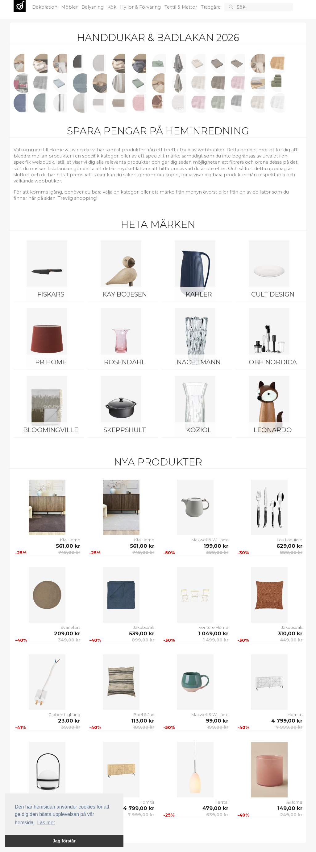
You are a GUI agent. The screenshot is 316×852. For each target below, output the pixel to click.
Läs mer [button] (46, 822)
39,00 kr (70, 727)
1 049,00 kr (213, 633)
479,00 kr (215, 808)
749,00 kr (69, 552)
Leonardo (273, 430)
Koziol (198, 430)
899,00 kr (291, 552)
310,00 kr (290, 633)
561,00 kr (68, 546)
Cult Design (272, 294)
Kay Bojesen (124, 294)
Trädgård (211, 7)
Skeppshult (124, 430)
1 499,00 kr (215, 639)
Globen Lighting (64, 714)
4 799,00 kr (286, 721)
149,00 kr (289, 808)
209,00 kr (67, 633)
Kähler (199, 294)
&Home (294, 802)
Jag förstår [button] (64, 840)
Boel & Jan (143, 714)
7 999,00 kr (289, 727)
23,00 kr (69, 721)
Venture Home (213, 627)
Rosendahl (124, 362)
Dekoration (45, 7)
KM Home (70, 539)
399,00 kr (217, 552)
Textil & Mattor (181, 7)
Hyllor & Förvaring (141, 7)
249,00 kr (291, 814)
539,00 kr (141, 633)
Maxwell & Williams (209, 539)
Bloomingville (50, 430)
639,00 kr (217, 814)
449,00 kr (291, 639)
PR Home (50, 362)
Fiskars (50, 294)
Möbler (70, 7)
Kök (112, 7)
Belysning (93, 7)
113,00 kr (142, 721)
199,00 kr (216, 546)
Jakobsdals (143, 627)
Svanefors (70, 627)
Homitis (295, 714)
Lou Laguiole (289, 539)
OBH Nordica (273, 362)
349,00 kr (69, 639)
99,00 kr (217, 721)
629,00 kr (289, 546)
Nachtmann (199, 362)
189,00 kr (143, 727)
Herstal (221, 802)
